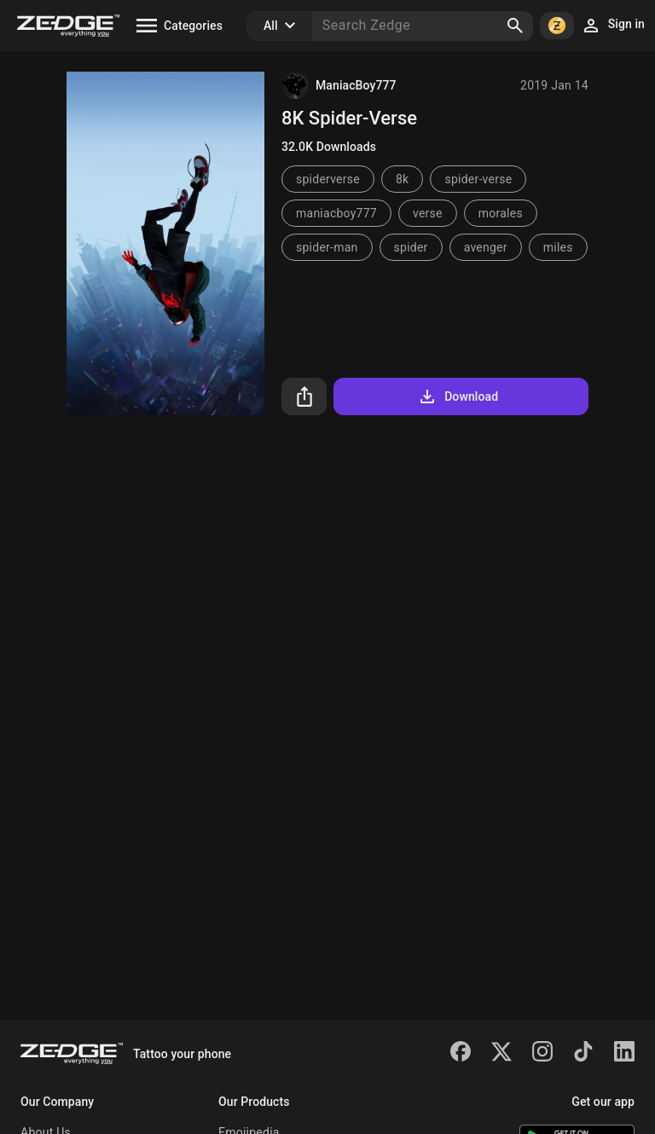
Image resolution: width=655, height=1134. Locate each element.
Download (457, 396)
